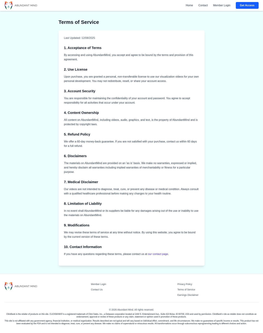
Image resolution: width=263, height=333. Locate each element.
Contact (203, 5)
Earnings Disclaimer (188, 295)
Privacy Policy (185, 284)
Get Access (247, 5)
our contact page (158, 254)
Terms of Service (186, 289)
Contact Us (97, 289)
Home (189, 5)
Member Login (221, 5)
